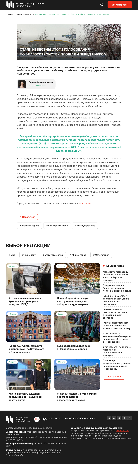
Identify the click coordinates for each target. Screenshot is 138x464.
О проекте (54, 418)
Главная (9, 14)
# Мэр (12, 255)
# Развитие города (29, 225)
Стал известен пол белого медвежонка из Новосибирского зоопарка (117, 351)
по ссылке (85, 203)
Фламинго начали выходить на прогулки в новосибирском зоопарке (115, 313)
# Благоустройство (85, 225)
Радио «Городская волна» (80, 418)
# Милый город (78, 255)
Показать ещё (114, 376)
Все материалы (120, 4)
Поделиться (27, 217)
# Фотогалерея (101, 255)
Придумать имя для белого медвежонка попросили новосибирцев (117, 288)
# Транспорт (29, 255)
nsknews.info (122, 430)
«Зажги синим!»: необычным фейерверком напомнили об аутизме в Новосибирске (117, 337)
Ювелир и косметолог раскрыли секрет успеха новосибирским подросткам (116, 300)
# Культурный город (57, 225)
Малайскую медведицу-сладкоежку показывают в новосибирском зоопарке (116, 275)
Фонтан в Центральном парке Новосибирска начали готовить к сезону (116, 325)
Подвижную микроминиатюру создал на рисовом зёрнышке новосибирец (116, 364)
